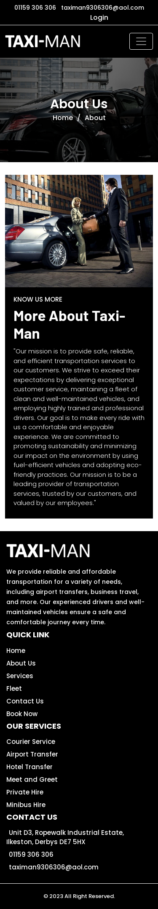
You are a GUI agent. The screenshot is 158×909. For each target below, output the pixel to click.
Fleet (14, 688)
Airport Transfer (32, 754)
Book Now (21, 713)
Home (63, 118)
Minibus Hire (26, 804)
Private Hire (24, 792)
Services (19, 675)
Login (99, 17)
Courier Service (30, 741)
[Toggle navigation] (141, 41)
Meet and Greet (32, 779)
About (95, 118)
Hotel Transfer (29, 766)
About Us (21, 663)
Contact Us (25, 701)
